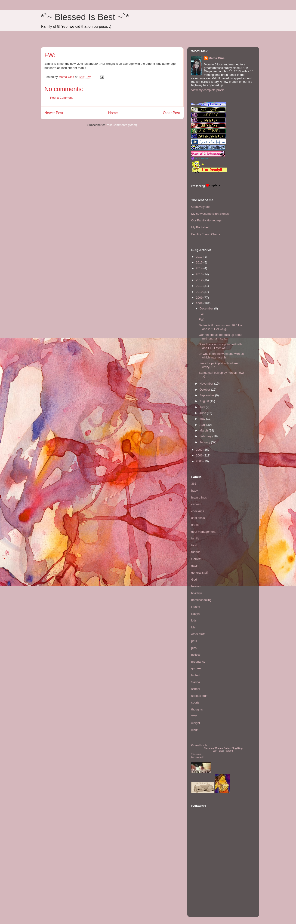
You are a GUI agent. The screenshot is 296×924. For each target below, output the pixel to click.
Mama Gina (217, 58)
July (203, 407)
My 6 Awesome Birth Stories (210, 213)
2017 (200, 256)
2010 (200, 292)
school (195, 689)
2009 (200, 297)
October (205, 389)
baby (194, 490)
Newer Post (53, 113)
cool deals (198, 518)
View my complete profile (208, 90)
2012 (200, 280)
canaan (196, 504)
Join (215, 751)
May (203, 418)
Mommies (196, 754)
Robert (195, 675)
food (194, 545)
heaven (196, 586)
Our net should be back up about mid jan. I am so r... (220, 336)
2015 (200, 262)
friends (195, 552)
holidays (196, 593)
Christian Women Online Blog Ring (223, 748)
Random (229, 751)
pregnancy (198, 661)
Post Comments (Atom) (121, 125)
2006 (200, 455)
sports (195, 702)
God (194, 579)
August (205, 401)
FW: (201, 313)
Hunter (195, 607)
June (203, 413)
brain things (199, 497)
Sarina (195, 682)
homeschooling (201, 600)
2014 (200, 268)
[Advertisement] (205, 884)
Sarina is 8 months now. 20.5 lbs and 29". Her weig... (220, 327)
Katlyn (195, 613)
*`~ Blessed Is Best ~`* (85, 17)
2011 (200, 286)
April (203, 424)
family (195, 538)
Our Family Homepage (206, 220)
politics (195, 654)
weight (195, 723)
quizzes (196, 668)
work (194, 730)
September (207, 395)
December (207, 308)
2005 (200, 461)
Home (113, 113)
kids (194, 620)
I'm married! (197, 757)
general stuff (199, 572)
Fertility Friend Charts (205, 234)
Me (193, 627)
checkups (197, 511)
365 (193, 483)
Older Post (171, 113)
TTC (194, 716)
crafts (195, 524)
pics (194, 648)
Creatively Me (200, 206)
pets (194, 641)
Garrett (195, 559)
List (221, 751)
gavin (194, 565)
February (206, 436)
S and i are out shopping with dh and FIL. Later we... (220, 346)
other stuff (198, 634)
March (204, 430)
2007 (200, 449)
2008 (200, 303)
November (207, 383)
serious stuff (199, 696)
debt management (203, 531)
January (205, 442)
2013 (200, 274)
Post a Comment (61, 97)
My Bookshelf (200, 227)
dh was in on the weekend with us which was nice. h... (221, 355)
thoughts (197, 709)
